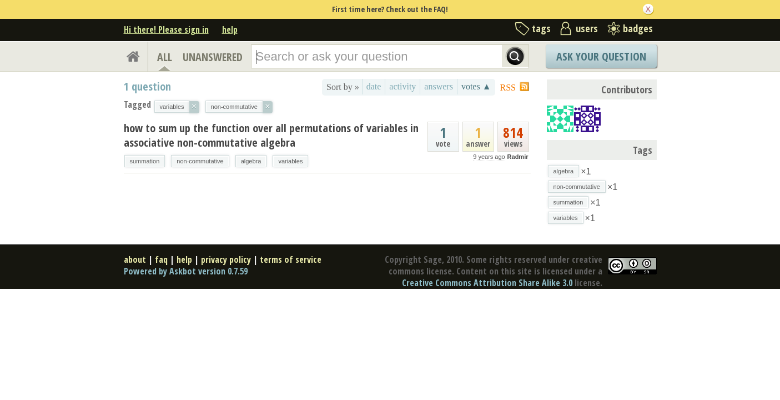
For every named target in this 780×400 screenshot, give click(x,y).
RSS (508, 87)
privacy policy (226, 259)
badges (638, 28)
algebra (251, 161)
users (587, 28)
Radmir (518, 156)
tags (541, 28)
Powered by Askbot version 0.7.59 (186, 271)
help (230, 29)
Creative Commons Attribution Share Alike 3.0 (487, 283)
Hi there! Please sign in (166, 29)
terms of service (290, 259)
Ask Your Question (601, 56)
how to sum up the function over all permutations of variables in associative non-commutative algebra (271, 135)
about (135, 259)
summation (145, 161)
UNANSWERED (213, 56)
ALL (164, 56)
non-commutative (200, 161)
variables (290, 161)
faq (161, 259)
